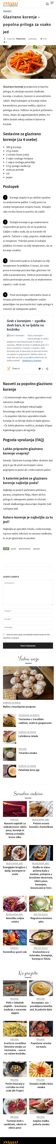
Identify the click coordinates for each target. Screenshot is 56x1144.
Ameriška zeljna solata (15, 919)
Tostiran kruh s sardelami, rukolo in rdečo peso (15, 1124)
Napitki (14, 819)
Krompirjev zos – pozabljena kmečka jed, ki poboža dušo (41, 1006)
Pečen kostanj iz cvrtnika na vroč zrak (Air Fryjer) (15, 1087)
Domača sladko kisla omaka (41, 1085)
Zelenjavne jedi (40, 819)
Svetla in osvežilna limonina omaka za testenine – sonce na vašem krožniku (15, 1048)
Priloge (7, 11)
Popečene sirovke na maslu (41, 1044)
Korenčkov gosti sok (15, 952)
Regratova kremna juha (41, 919)
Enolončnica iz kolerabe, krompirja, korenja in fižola (41, 955)
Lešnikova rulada (28, 736)
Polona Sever (21, 39)
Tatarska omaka (28, 753)
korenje (13, 549)
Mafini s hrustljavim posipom (19, 706)
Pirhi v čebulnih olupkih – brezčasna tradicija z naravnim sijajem (15, 1008)
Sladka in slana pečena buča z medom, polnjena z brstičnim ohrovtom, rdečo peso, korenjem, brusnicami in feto (41, 877)
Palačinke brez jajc (29, 770)
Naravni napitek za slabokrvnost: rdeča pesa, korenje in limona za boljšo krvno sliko (15, 830)
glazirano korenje (24, 549)
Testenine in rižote (29, 715)
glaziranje (36, 549)
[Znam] (10, 4)
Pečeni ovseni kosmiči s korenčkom (41, 825)
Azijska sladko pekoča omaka (41, 1122)
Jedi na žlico (41, 914)
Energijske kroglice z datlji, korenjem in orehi (15, 870)
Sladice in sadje (12, 702)
